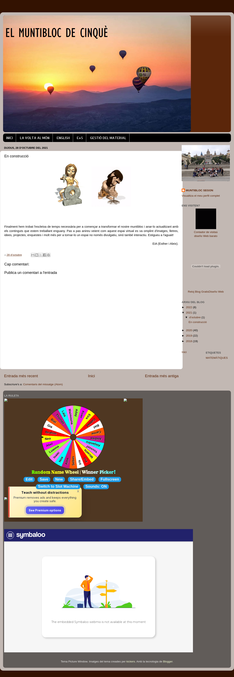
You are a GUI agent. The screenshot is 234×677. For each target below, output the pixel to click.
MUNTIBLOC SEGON (199, 190)
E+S (80, 138)
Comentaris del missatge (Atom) (43, 384)
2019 (189, 335)
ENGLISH (63, 138)
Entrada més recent (21, 376)
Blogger (167, 661)
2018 (189, 341)
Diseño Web (216, 291)
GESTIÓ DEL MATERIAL (108, 138)
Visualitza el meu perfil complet (201, 195)
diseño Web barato (205, 236)
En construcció (198, 322)
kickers (130, 661)
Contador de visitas (206, 232)
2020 (189, 330)
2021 (189, 312)
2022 (189, 307)
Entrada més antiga (162, 376)
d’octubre (195, 317)
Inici (91, 376)
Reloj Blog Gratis (198, 291)
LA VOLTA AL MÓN (34, 138)
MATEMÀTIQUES (217, 357)
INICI (9, 138)
